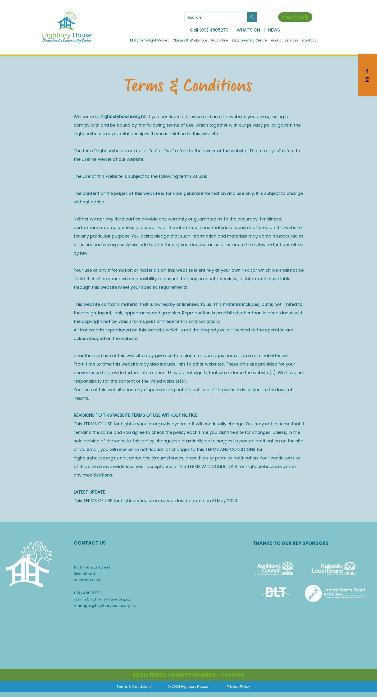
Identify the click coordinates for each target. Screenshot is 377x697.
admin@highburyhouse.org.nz (102, 599)
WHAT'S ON (248, 30)
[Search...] (212, 17)
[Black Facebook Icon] (367, 71)
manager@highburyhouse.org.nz (105, 605)
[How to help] (295, 17)
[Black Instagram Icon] (367, 80)
